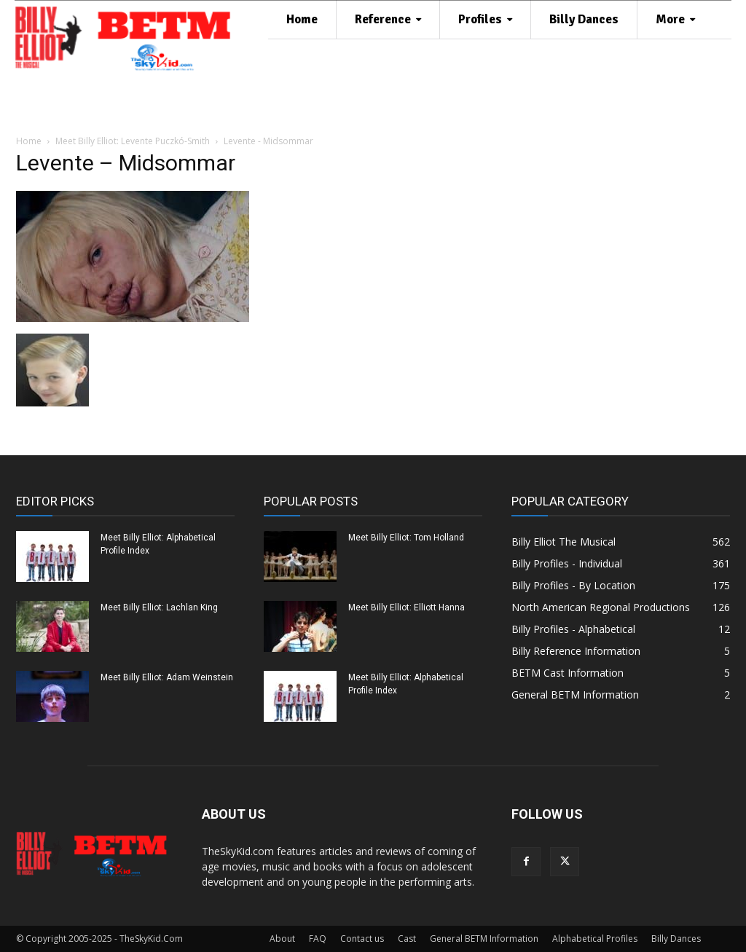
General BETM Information (484, 938)
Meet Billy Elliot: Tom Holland (406, 537)
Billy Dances (676, 938)
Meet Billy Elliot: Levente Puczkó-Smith (132, 141)
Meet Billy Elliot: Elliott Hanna (406, 607)
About (282, 938)
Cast (407, 938)
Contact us (362, 938)
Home (29, 141)
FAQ (317, 938)
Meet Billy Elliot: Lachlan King (159, 607)
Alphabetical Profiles (594, 938)
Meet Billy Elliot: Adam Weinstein (167, 677)
